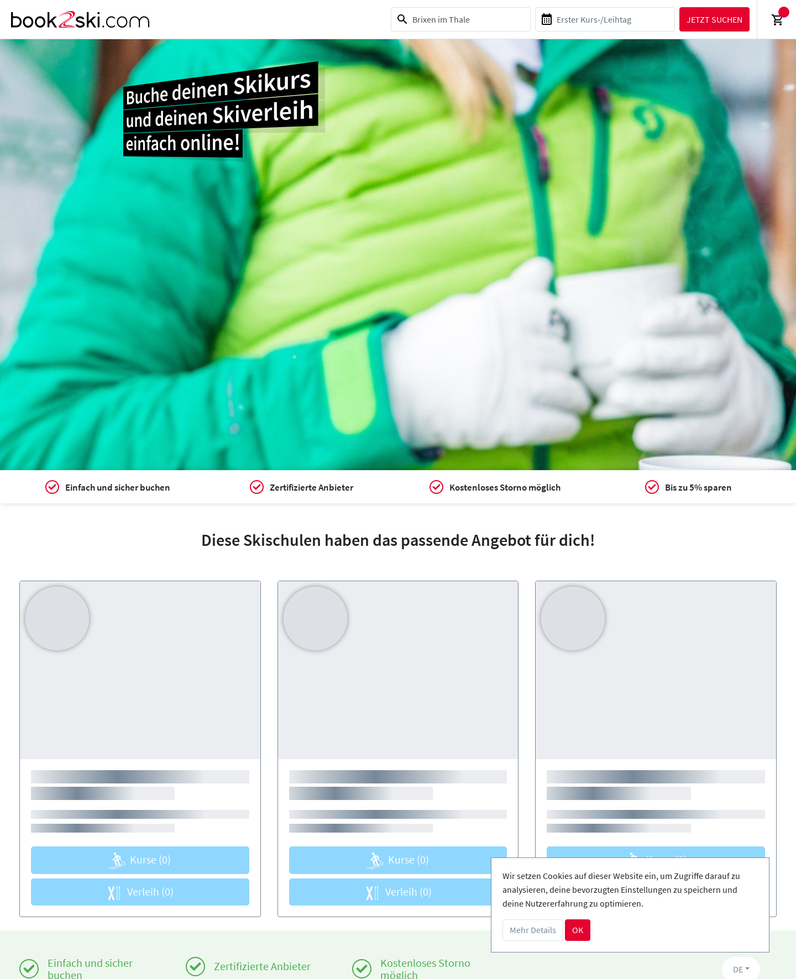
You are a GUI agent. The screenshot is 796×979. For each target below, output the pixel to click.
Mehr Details (533, 929)
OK (577, 929)
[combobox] (461, 19)
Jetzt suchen (714, 19)
